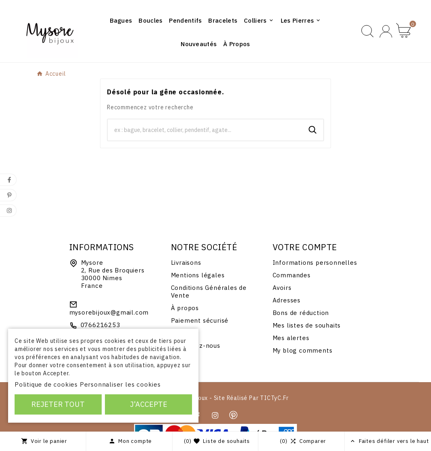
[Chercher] (205, 129)
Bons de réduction (301, 313)
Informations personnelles (315, 262)
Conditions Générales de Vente (209, 291)
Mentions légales (198, 275)
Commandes (292, 275)
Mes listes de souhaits (307, 325)
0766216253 (100, 325)
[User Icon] (386, 31)
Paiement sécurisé (200, 320)
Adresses (287, 300)
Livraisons (186, 262)
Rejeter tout (58, 404)
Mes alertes (291, 338)
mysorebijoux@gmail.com (109, 312)
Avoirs (282, 287)
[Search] (313, 130)
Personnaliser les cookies (120, 384)
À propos (185, 308)
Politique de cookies (46, 384)
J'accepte (148, 404)
